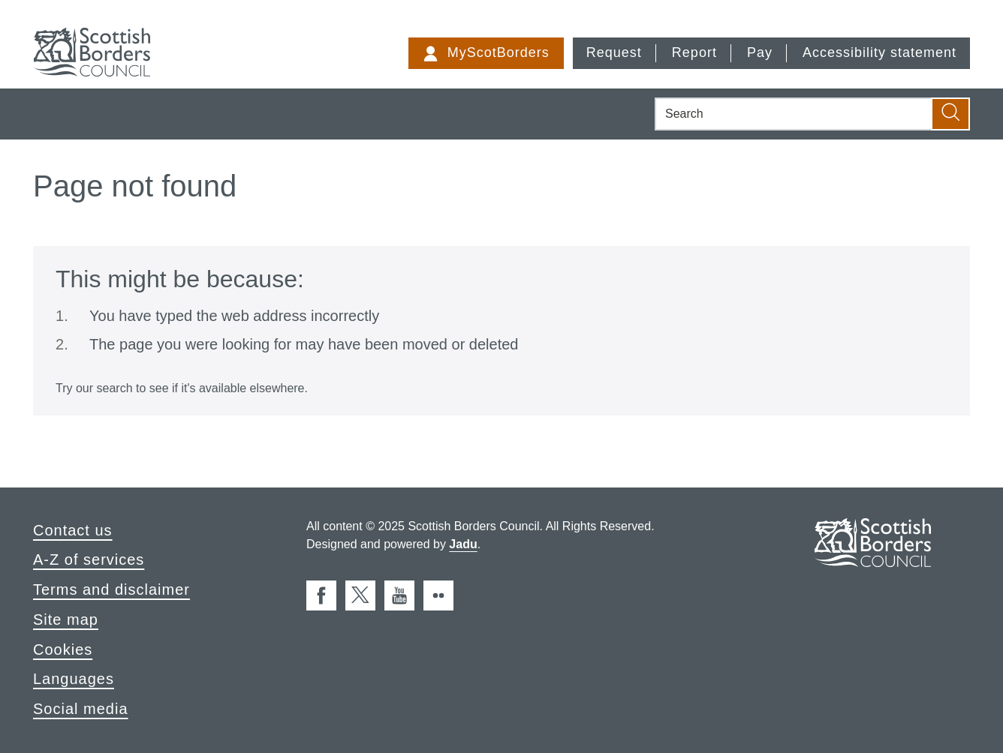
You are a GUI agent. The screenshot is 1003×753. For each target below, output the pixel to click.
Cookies (62, 649)
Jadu (463, 544)
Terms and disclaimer (111, 589)
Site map (65, 619)
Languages (73, 678)
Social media (80, 708)
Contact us (73, 530)
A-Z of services (88, 559)
